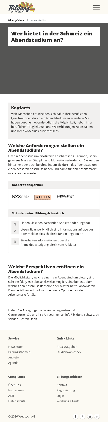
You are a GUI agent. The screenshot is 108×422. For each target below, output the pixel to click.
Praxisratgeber (67, 347)
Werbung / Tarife (68, 401)
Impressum (16, 390)
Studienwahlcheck (69, 352)
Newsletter (15, 347)
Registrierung (66, 390)
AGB (11, 396)
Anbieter (14, 357)
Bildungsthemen (19, 352)
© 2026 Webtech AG (21, 416)
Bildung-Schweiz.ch (18, 20)
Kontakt (62, 385)
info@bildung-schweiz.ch (82, 315)
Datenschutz (16, 401)
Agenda (13, 363)
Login (60, 396)
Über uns (14, 385)
